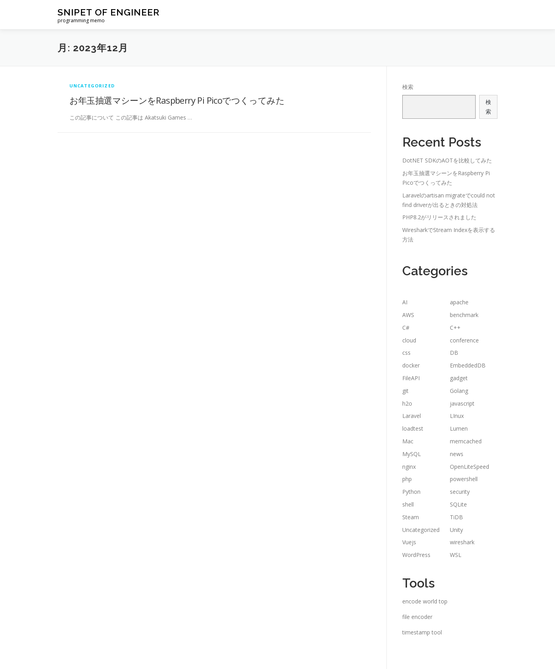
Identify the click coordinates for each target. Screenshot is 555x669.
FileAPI (411, 378)
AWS (408, 315)
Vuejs (409, 542)
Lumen (459, 428)
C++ (455, 327)
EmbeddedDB (468, 365)
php (407, 479)
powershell (464, 479)
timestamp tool (422, 632)
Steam (410, 517)
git (405, 390)
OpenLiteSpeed (469, 466)
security (460, 491)
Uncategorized (92, 86)
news (456, 454)
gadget (459, 378)
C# (405, 327)
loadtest (412, 428)
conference (464, 340)
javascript (462, 403)
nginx (409, 466)
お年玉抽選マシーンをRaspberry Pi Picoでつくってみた (177, 100)
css (406, 352)
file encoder (417, 617)
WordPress (416, 555)
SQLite (458, 504)
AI (404, 302)
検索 (407, 87)
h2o (407, 403)
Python (411, 491)
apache (459, 302)
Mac (407, 441)
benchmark (464, 315)
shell (408, 504)
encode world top (424, 601)
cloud (409, 340)
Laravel (411, 416)
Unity (456, 530)
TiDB (456, 517)
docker (411, 365)
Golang (459, 390)
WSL (455, 555)
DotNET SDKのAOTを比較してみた (447, 160)
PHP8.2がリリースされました (439, 217)
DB (454, 352)
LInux (457, 416)
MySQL (411, 454)
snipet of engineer (108, 12)
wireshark (462, 542)
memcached (466, 441)
